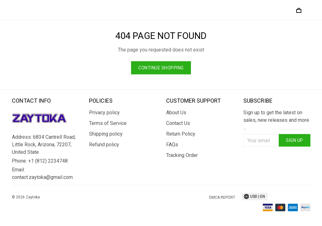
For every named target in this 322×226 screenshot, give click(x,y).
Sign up (294, 140)
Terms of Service (108, 123)
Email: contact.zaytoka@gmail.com (42, 173)
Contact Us (178, 123)
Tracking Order (182, 155)
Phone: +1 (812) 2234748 (40, 161)
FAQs (172, 145)
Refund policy (104, 145)
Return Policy (180, 134)
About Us (176, 113)
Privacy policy (104, 113)
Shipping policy (106, 134)
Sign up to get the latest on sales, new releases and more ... (276, 120)
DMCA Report (222, 197)
